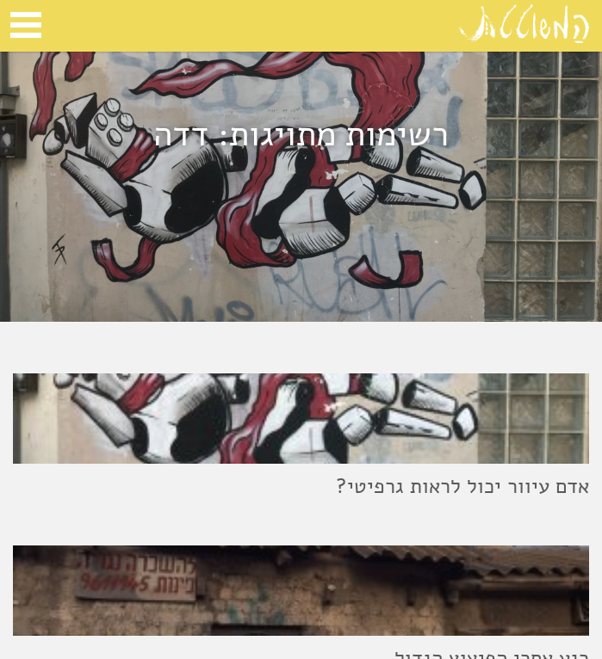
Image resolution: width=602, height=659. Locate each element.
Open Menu (26, 25)
